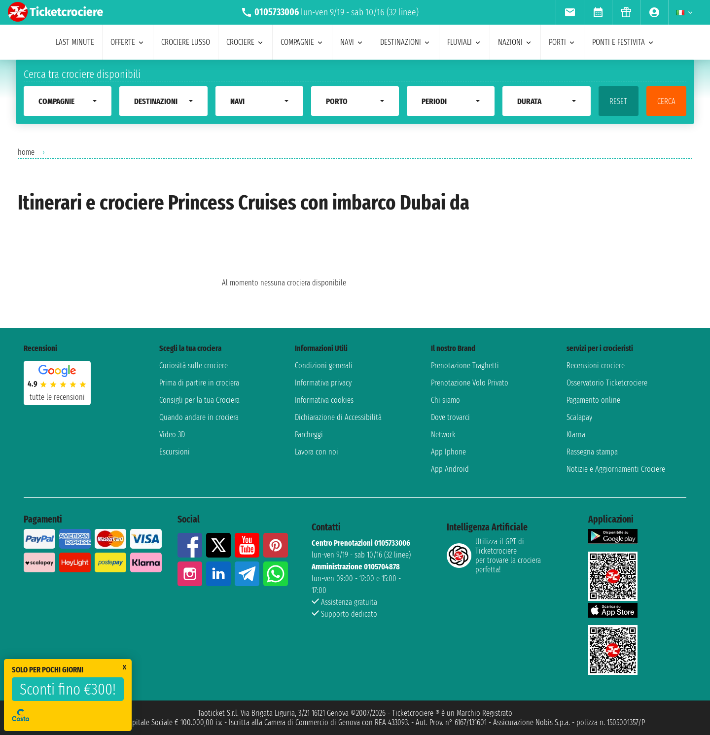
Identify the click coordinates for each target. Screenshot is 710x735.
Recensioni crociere (596, 365)
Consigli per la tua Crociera (199, 400)
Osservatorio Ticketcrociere (607, 382)
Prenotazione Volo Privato (469, 382)
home (26, 152)
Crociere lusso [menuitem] (185, 42)
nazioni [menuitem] (515, 42)
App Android (450, 469)
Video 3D (172, 434)
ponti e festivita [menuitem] (623, 42)
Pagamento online (593, 400)
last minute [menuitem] (75, 42)
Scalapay (579, 417)
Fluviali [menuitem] (464, 42)
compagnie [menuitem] (302, 42)
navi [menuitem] (352, 42)
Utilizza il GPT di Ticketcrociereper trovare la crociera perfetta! (494, 555)
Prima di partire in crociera (199, 382)
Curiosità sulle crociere (193, 365)
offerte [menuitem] (127, 42)
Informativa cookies (324, 400)
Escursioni (174, 451)
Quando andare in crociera (199, 417)
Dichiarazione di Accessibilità (338, 417)
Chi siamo (445, 400)
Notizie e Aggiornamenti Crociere (616, 469)
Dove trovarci (450, 417)
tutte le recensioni (57, 397)
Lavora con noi (316, 451)
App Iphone (448, 451)
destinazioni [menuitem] (405, 42)
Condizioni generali (324, 365)
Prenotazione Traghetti (465, 365)
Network (443, 434)
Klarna (576, 434)
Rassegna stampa (592, 451)
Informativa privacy (323, 382)
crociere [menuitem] (245, 42)
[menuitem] (570, 12)
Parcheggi (309, 434)
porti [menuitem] (562, 42)
